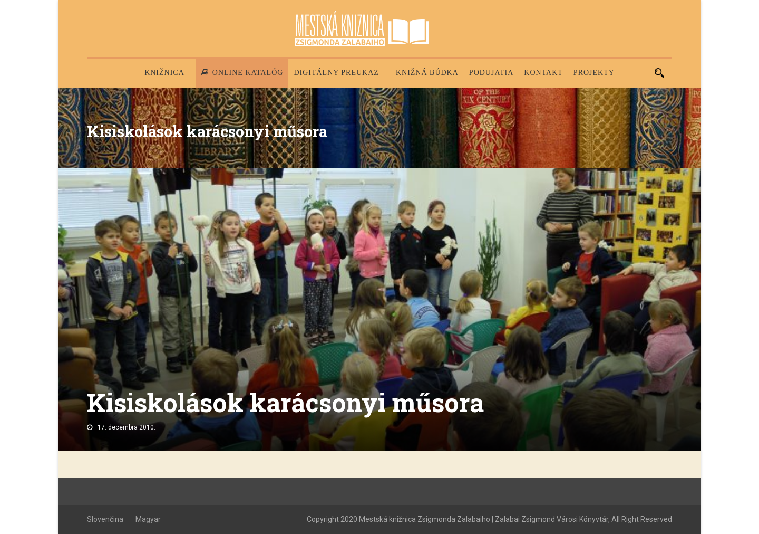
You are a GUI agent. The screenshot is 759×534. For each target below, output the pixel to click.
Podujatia (491, 73)
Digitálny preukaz (336, 73)
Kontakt (543, 73)
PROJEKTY (594, 73)
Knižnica (164, 73)
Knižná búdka (427, 73)
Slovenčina (105, 519)
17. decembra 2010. (126, 427)
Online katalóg (242, 73)
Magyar (148, 519)
